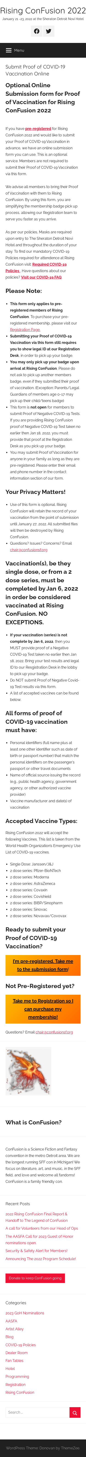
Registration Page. (25, 329)
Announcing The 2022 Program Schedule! (41, 1259)
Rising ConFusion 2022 (43, 10)
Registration (15, 1384)
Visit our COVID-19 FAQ (41, 277)
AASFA (11, 1321)
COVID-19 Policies (21, 1345)
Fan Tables (14, 1360)
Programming (17, 1376)
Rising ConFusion (20, 1392)
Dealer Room (17, 1353)
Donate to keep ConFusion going (35, 1278)
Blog (10, 1337)
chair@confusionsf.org (28, 550)
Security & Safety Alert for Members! (36, 1251)
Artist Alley (15, 1329)
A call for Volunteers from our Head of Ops (42, 1228)
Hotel (10, 1369)
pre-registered (38, 128)
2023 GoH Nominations (25, 1313)
